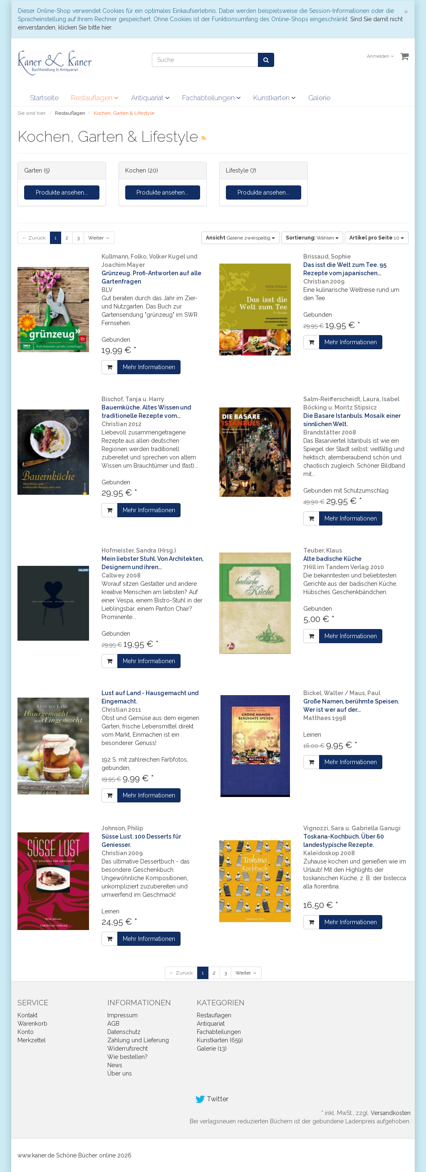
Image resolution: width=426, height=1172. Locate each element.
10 (376, 238)
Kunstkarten (274, 98)
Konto (25, 1032)
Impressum (122, 1015)
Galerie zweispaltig (240, 238)
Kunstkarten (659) (220, 1040)
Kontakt (27, 1015)
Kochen (135, 170)
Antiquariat (150, 98)
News (114, 1065)
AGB (113, 1023)
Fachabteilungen (211, 98)
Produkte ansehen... (62, 192)
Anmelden (380, 56)
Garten (33, 170)
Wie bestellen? (127, 1057)
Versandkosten (391, 1113)
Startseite (44, 98)
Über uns (119, 1073)
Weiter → (99, 238)
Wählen (312, 238)
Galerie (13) (212, 1048)
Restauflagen (95, 98)
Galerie (319, 98)
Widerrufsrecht (127, 1048)
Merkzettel (31, 1040)
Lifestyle (237, 170)
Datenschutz (124, 1032)
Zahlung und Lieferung (138, 1040)
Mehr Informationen (149, 367)
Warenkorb (32, 1023)
